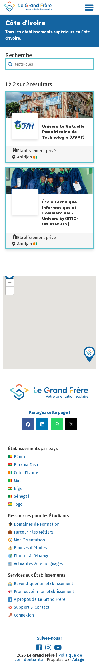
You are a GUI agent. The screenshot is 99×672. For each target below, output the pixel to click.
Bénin (16, 457)
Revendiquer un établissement (40, 583)
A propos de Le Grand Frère (36, 599)
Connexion (21, 615)
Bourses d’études (27, 547)
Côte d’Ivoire (23, 472)
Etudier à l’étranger (29, 555)
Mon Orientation (26, 539)
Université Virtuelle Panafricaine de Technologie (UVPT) (63, 132)
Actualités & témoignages (35, 563)
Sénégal (18, 496)
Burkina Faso (23, 465)
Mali (15, 480)
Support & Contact (28, 607)
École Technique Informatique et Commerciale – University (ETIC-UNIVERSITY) (60, 212)
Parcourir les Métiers (30, 532)
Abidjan (24, 157)
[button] (89, 7)
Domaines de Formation (33, 524)
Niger (16, 488)
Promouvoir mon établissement (41, 591)
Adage (78, 659)
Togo (15, 504)
